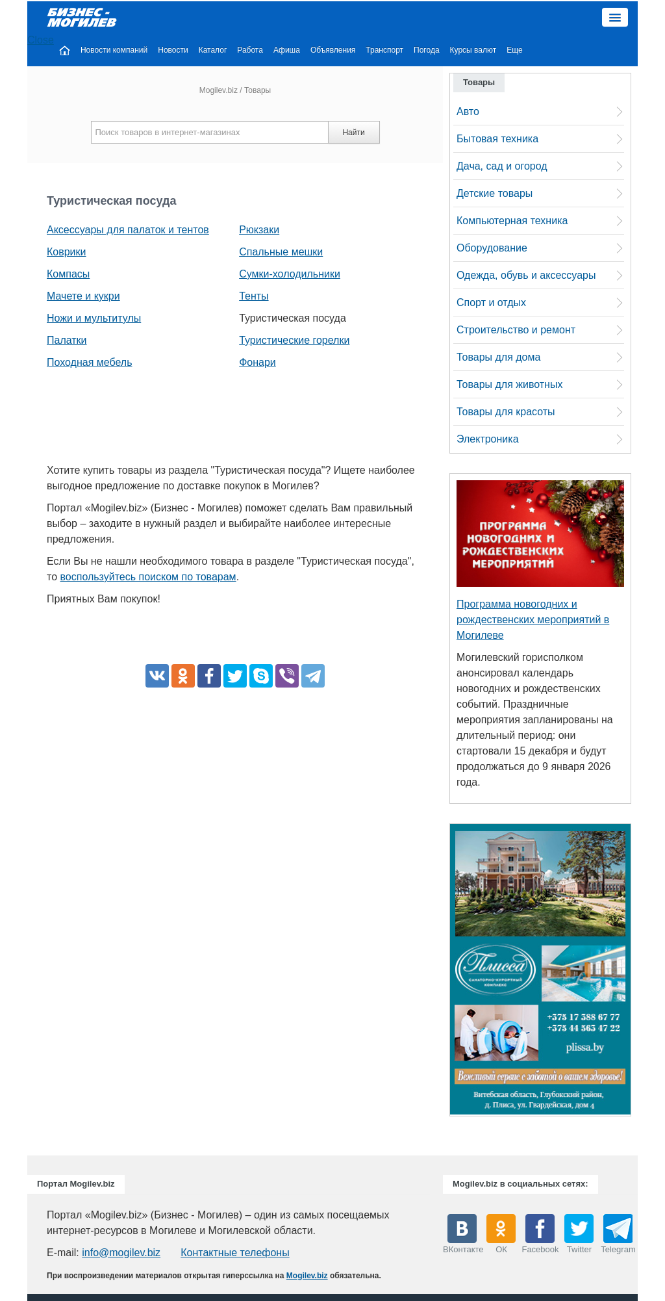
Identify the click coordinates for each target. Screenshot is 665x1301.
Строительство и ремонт (516, 329)
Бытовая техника (497, 138)
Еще (514, 50)
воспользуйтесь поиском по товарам (148, 576)
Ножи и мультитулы (94, 318)
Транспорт (384, 50)
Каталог (213, 50)
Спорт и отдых (491, 302)
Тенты (253, 296)
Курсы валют (473, 50)
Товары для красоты (506, 411)
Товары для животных (509, 384)
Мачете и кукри (83, 296)
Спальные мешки (281, 251)
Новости (173, 50)
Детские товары (495, 193)
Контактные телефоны (235, 1252)
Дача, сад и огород (502, 166)
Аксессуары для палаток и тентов (128, 229)
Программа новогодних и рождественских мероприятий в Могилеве (533, 620)
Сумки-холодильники (289, 273)
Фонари (257, 362)
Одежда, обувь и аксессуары (526, 275)
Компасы (68, 273)
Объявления (332, 50)
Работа (250, 50)
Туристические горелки (294, 340)
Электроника (488, 438)
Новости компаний (114, 50)
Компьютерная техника (512, 220)
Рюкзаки (259, 229)
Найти (353, 132)
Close (40, 39)
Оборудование (492, 247)
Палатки (67, 340)
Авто (468, 111)
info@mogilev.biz (121, 1252)
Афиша (286, 50)
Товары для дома (498, 357)
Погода (427, 50)
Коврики (66, 251)
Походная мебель (89, 362)
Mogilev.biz (218, 90)
